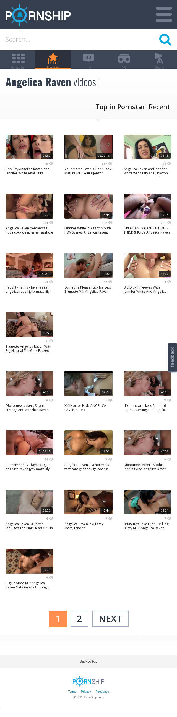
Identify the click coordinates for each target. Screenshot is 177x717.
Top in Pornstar (120, 113)
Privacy (86, 698)
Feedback (102, 698)
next (110, 625)
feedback (172, 357)
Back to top (89, 668)
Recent (159, 113)
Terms (72, 698)
